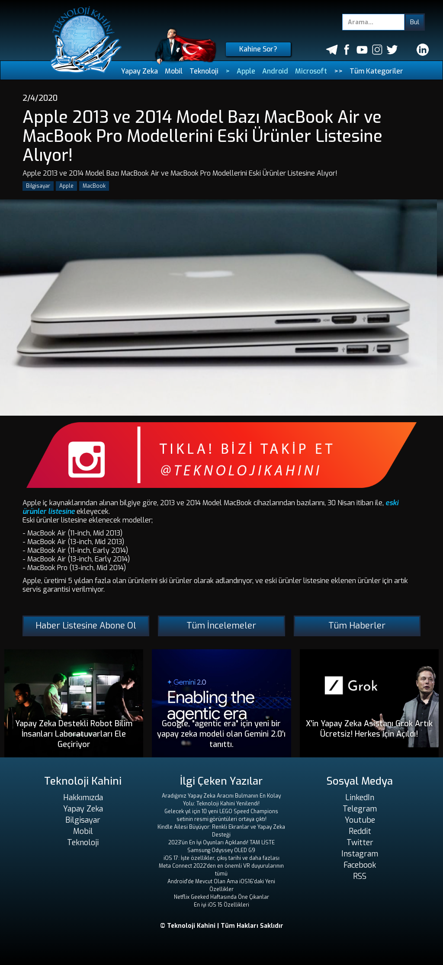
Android (275, 71)
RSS (359, 876)
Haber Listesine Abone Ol (85, 626)
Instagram (359, 854)
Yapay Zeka (139, 71)
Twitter (360, 842)
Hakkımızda (83, 797)
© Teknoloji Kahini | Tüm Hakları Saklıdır (221, 926)
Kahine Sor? (258, 49)
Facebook (359, 865)
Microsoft (311, 71)
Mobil (174, 71)
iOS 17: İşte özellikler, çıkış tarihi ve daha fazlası (221, 858)
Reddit (360, 831)
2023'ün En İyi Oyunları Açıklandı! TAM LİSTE (221, 842)
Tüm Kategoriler (376, 71)
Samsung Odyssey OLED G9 (221, 850)
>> (338, 71)
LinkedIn (359, 797)
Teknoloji (203, 71)
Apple (246, 71)
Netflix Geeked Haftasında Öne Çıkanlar (221, 897)
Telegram (360, 809)
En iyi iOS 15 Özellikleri (221, 904)
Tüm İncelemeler (221, 626)
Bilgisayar (38, 186)
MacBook (94, 186)
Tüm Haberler (356, 626)
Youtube (360, 820)
